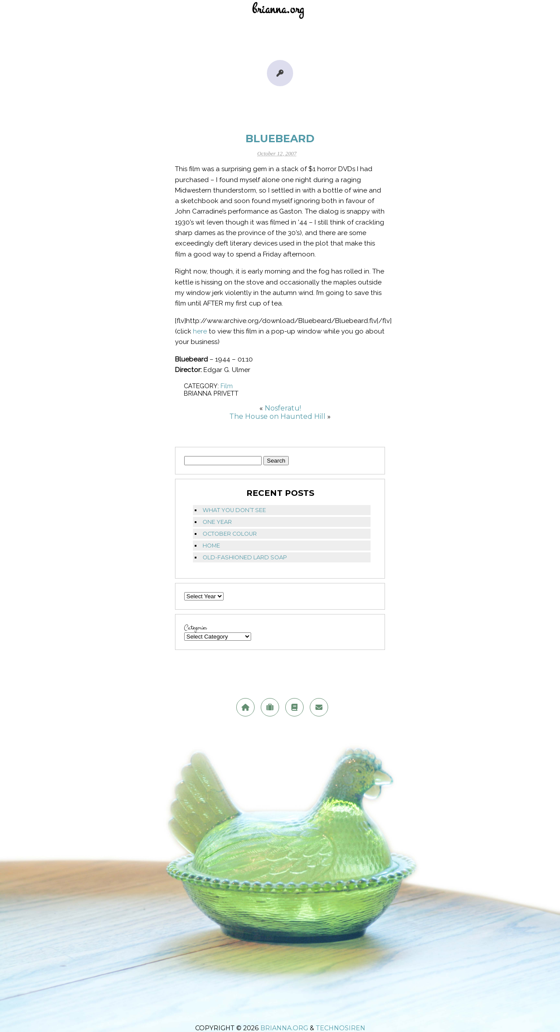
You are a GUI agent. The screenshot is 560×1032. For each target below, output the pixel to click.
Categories (195, 627)
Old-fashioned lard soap (245, 557)
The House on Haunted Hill (277, 416)
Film (226, 386)
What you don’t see (234, 510)
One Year (217, 522)
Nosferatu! (283, 408)
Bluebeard (280, 138)
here (200, 331)
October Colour (230, 533)
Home (211, 545)
